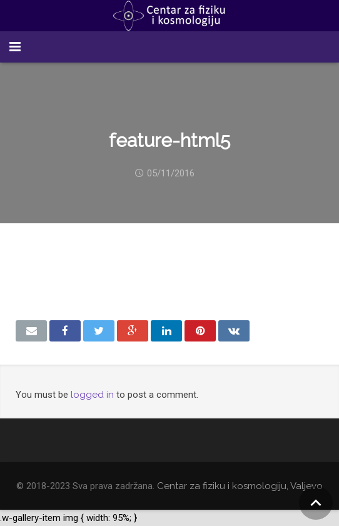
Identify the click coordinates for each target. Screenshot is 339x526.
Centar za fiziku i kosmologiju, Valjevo (240, 486)
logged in (92, 394)
